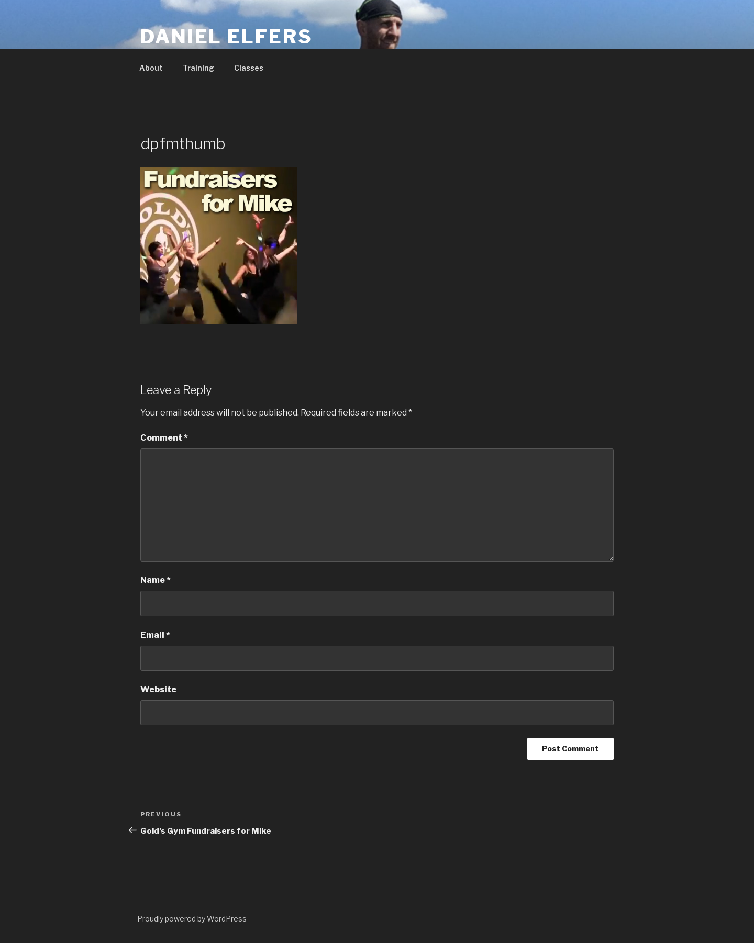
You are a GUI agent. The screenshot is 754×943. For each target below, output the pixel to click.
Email (155, 635)
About (151, 67)
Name (155, 580)
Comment (164, 438)
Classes (248, 67)
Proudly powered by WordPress (192, 918)
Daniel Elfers (226, 36)
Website (158, 689)
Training (198, 67)
